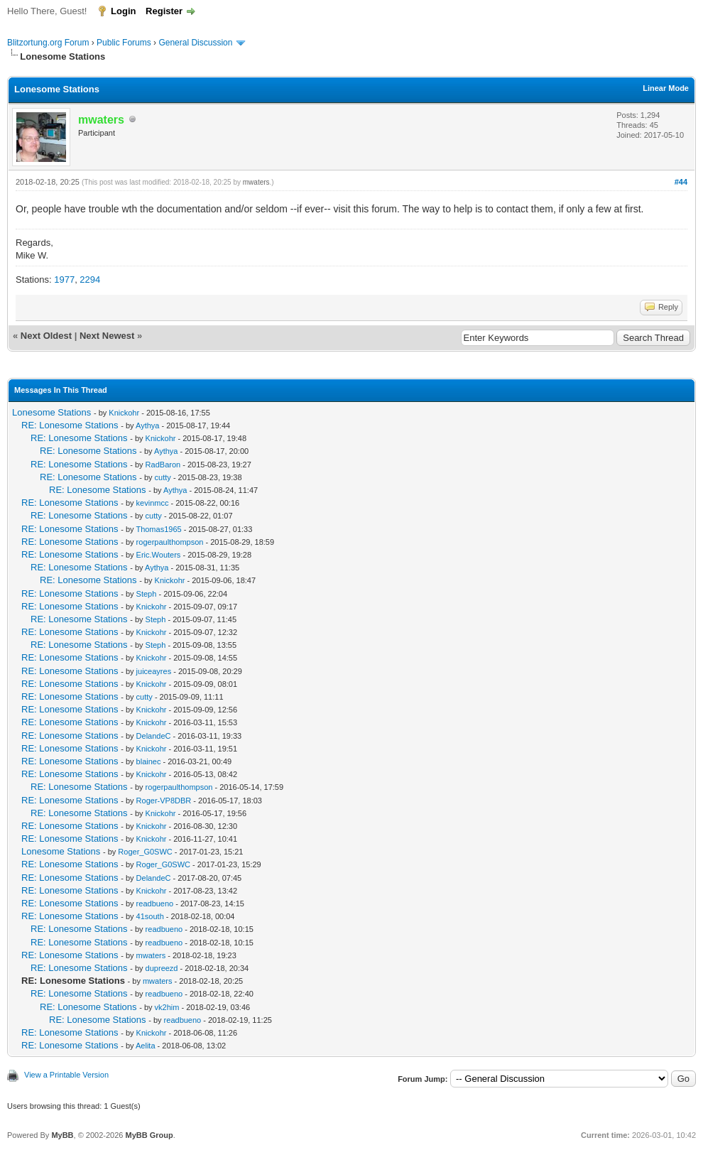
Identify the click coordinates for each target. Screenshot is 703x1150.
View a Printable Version (66, 1074)
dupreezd (162, 968)
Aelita (146, 1045)
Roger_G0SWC (145, 851)
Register (164, 11)
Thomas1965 (158, 529)
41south (150, 916)
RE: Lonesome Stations (70, 425)
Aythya (147, 425)
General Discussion (195, 43)
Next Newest (107, 335)
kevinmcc (152, 503)
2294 (90, 279)
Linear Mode (666, 88)
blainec (148, 761)
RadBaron (163, 464)
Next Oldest (46, 335)
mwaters (256, 182)
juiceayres (154, 671)
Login (123, 11)
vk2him (167, 1007)
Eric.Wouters (158, 554)
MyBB (62, 1135)
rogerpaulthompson (170, 542)
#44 (681, 182)
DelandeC (153, 736)
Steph (146, 594)
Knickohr (124, 412)
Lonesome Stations (51, 412)
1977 (64, 279)
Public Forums (124, 43)
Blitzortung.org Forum (48, 43)
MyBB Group (149, 1135)
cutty (163, 477)
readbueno (155, 903)
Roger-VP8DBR (164, 800)
